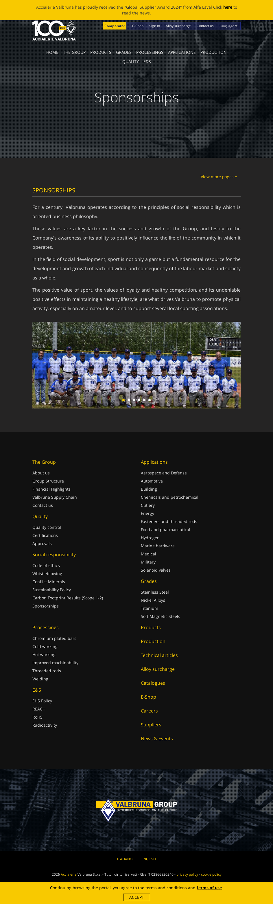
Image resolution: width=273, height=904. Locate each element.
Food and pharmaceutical (165, 529)
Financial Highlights (51, 489)
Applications (182, 52)
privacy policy (187, 874)
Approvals (42, 543)
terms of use (209, 887)
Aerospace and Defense (164, 473)
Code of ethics (46, 565)
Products (100, 52)
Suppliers (151, 724)
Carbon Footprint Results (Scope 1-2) (67, 598)
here (227, 7)
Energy (147, 513)
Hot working (44, 654)
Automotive (152, 481)
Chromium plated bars (54, 638)
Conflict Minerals (48, 581)
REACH (38, 709)
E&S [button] (147, 61)
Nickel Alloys (153, 600)
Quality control (46, 527)
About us (41, 473)
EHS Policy (42, 701)
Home (52, 52)
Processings (149, 52)
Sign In (154, 25)
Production (213, 52)
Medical (148, 554)
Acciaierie (69, 874)
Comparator (114, 25)
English (148, 859)
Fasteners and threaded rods (169, 521)
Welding (40, 679)
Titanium (149, 608)
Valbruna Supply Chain (54, 497)
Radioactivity (44, 725)
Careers (149, 711)
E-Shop (137, 25)
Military (148, 562)
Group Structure (48, 481)
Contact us (205, 25)
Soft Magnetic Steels (160, 616)
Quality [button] (130, 61)
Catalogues (153, 683)
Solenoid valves (156, 570)
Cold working (45, 646)
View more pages (219, 176)
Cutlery (148, 505)
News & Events (157, 738)
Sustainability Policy (51, 589)
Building (149, 489)
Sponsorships (45, 606)
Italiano (124, 859)
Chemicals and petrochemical (169, 497)
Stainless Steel (155, 592)
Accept (136, 897)
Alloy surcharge (178, 25)
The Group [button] (74, 52)
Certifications (45, 535)
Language (228, 25)
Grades (124, 52)
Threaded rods (46, 670)
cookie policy (211, 874)
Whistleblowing (47, 573)
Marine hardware (158, 545)
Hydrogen (150, 537)
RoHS (37, 717)
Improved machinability (55, 662)
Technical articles (159, 655)
